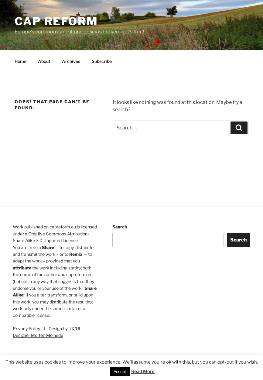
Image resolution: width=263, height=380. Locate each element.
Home (20, 61)
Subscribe (102, 61)
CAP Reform (56, 21)
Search (119, 226)
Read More (143, 371)
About (44, 61)
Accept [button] (120, 371)
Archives (71, 61)
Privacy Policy (27, 328)
